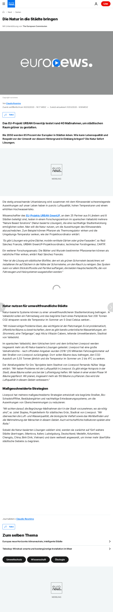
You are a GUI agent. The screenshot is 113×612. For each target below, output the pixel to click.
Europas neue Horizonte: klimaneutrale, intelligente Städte (32, 541)
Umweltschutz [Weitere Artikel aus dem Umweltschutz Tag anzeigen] (14, 559)
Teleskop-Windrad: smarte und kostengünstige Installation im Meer (37, 548)
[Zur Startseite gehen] (11, 4)
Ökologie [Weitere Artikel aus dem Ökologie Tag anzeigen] (60, 559)
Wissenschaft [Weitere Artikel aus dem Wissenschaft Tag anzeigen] (38, 559)
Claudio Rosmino (13, 103)
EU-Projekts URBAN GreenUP (43, 215)
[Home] (3, 12)
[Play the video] (56, 63)
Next (10, 12)
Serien (18, 12)
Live (106, 3)
